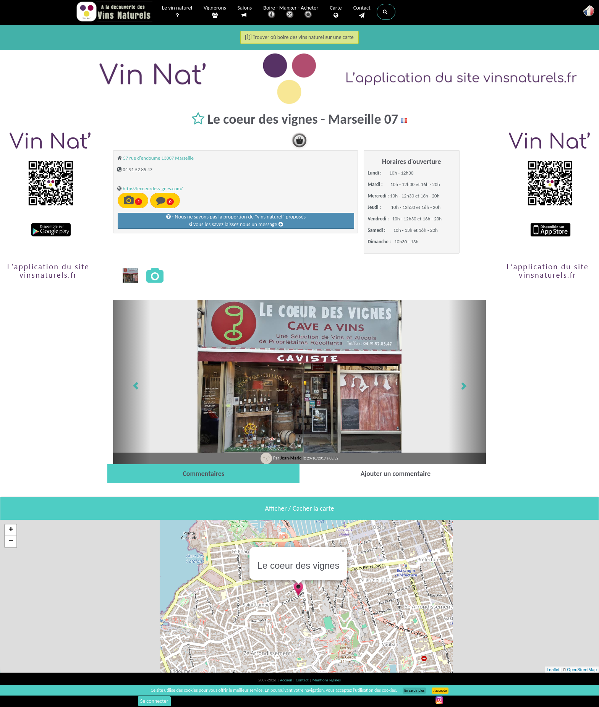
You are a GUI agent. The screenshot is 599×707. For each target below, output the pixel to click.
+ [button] (10, 530)
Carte (336, 12)
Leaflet (553, 669)
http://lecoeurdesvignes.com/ (153, 188)
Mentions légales (326, 680)
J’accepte (440, 690)
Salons (245, 11)
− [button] (10, 541)
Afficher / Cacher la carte (299, 508)
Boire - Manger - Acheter (290, 12)
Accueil (286, 680)
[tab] (203, 473)
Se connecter (154, 701)
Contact (362, 12)
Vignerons (215, 12)
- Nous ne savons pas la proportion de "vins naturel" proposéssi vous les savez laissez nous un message (236, 221)
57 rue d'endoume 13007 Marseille (158, 158)
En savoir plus (414, 690)
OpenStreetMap (582, 669)
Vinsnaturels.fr (114, 12)
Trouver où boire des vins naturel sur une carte (299, 37)
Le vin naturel (177, 12)
